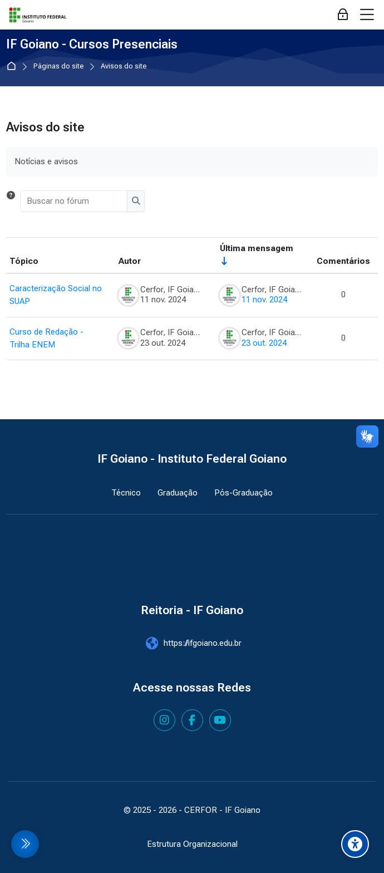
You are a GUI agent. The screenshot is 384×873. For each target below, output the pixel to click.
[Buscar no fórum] (74, 201)
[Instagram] (164, 720)
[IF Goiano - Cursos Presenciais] (38, 15)
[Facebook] (192, 720)
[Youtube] (220, 720)
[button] (11, 201)
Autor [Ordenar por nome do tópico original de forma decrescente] (130, 261)
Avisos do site (124, 66)
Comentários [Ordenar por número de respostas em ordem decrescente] (343, 261)
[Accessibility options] (355, 844)
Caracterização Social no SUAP (55, 294)
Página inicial (13, 66)
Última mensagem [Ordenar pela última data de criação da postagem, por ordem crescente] (256, 248)
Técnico (126, 493)
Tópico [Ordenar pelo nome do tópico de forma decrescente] (23, 261)
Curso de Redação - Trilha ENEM (46, 338)
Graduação (177, 493)
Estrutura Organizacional (192, 844)
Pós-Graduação (243, 493)
